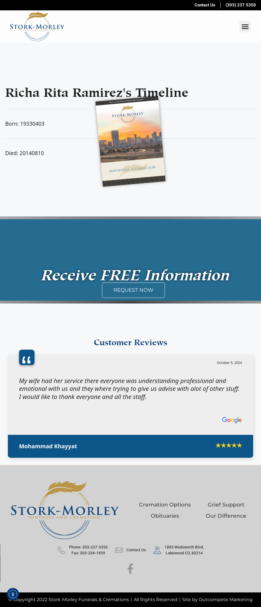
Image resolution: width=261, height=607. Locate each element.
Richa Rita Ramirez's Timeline (96, 91)
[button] (245, 26)
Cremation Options (165, 504)
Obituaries (165, 516)
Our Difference (226, 516)
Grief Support (226, 504)
